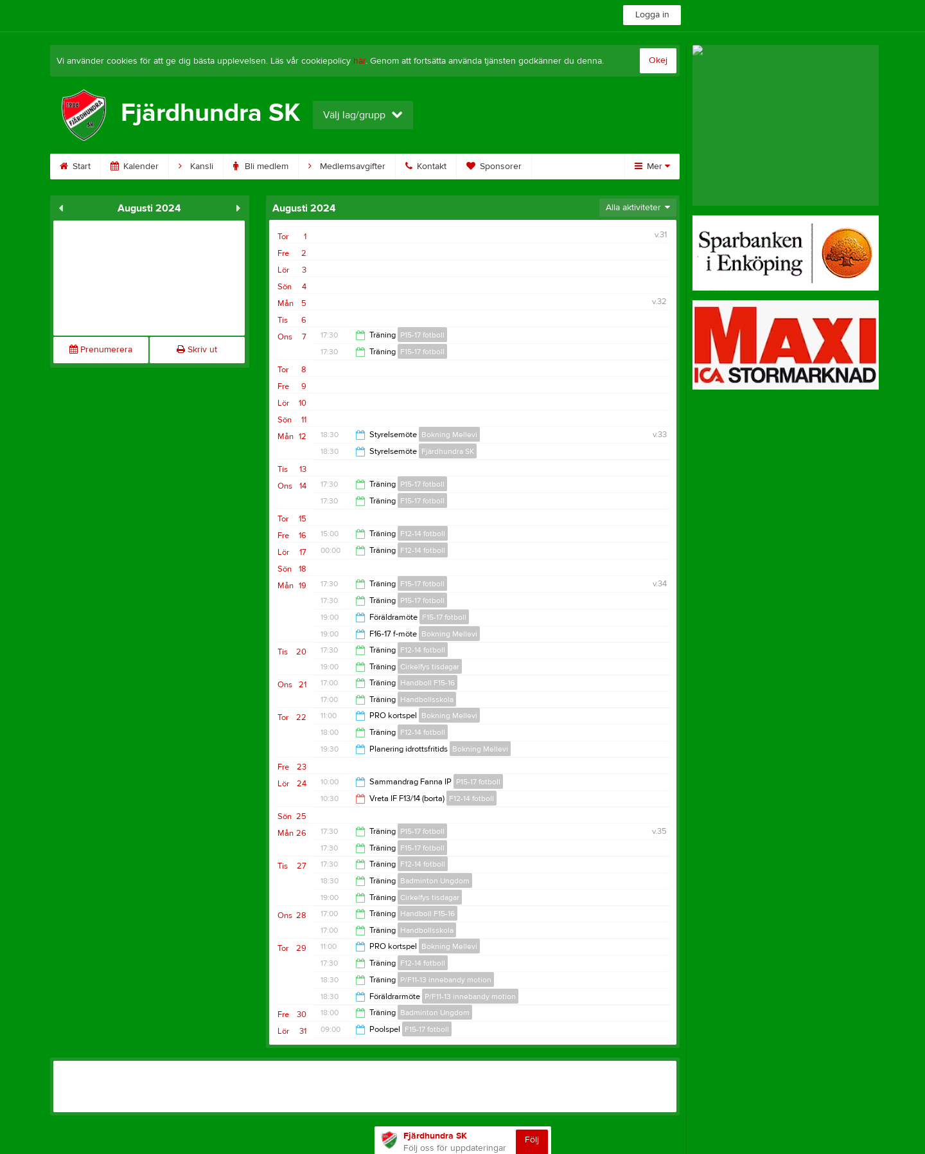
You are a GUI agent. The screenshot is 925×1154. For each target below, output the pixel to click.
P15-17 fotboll (422, 335)
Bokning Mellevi (449, 434)
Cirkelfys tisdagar (429, 667)
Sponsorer (494, 166)
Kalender (134, 166)
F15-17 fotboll (422, 352)
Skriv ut (197, 350)
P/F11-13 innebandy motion (445, 980)
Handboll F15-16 (427, 683)
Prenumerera (100, 350)
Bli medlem (260, 166)
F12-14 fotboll (422, 533)
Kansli (196, 166)
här (359, 61)
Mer (652, 166)
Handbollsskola (427, 699)
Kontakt (425, 166)
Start (75, 166)
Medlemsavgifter (346, 166)
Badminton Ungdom (435, 881)
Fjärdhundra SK (447, 451)
